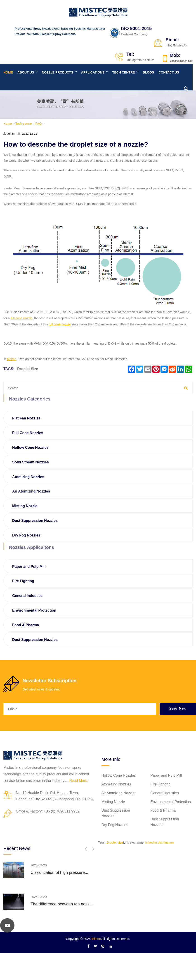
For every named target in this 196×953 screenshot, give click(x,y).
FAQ (38, 123)
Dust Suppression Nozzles (35, 521)
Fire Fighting (23, 581)
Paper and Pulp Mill (29, 567)
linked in (151, 842)
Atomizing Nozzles (28, 477)
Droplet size (27, 369)
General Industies (27, 596)
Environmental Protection (34, 610)
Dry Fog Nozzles (26, 535)
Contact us (168, 72)
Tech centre (123, 72)
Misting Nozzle (24, 506)
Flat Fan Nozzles (26, 418)
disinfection (166, 842)
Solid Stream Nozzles (30, 462)
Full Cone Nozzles (27, 433)
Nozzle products (57, 72)
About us (25, 72)
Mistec (96, 939)
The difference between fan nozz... (62, 904)
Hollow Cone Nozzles (30, 447)
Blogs (148, 72)
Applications (92, 72)
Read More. (78, 781)
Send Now (178, 709)
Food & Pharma (25, 625)
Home (8, 72)
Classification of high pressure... (59, 872)
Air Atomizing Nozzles (31, 491)
